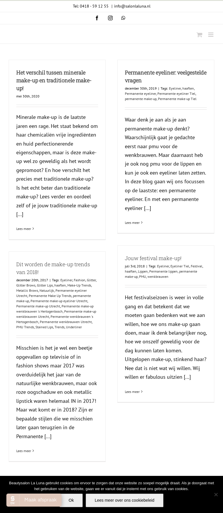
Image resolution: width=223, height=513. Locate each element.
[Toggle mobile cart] (199, 35)
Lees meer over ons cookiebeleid (124, 500)
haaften (188, 88)
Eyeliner (175, 88)
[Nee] (216, 494)
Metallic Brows (27, 290)
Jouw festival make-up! (153, 258)
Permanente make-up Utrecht (38, 306)
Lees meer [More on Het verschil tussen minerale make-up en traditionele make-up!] (23, 228)
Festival (196, 266)
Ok (71, 500)
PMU (142, 276)
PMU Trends (25, 327)
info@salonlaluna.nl (132, 6)
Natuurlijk (46, 290)
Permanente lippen (163, 271)
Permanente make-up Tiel (177, 99)
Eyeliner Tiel (179, 266)
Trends (59, 327)
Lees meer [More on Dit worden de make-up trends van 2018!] (23, 451)
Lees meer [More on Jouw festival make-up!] (132, 391)
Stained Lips (44, 327)
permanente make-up (141, 99)
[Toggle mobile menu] (211, 35)
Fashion (79, 280)
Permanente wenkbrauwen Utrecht (66, 322)
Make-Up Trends (79, 285)
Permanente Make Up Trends (50, 295)
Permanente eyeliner (140, 93)
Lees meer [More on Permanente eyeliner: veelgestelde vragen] (132, 222)
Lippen (143, 271)
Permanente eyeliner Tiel (176, 93)
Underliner (74, 327)
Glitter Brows (25, 285)
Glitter (91, 280)
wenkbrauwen (158, 276)
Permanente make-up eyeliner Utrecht (58, 301)
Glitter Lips (45, 285)
